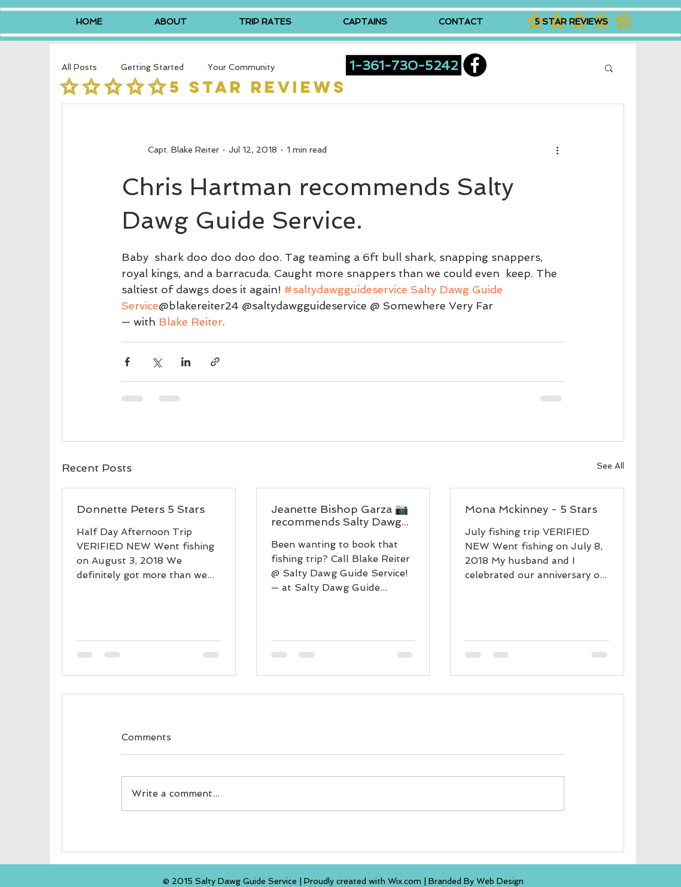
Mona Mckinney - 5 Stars (531, 509)
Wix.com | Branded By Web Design (456, 881)
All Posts (79, 67)
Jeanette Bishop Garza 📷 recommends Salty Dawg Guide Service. (339, 515)
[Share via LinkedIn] (185, 361)
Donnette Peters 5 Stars (141, 509)
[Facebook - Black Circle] (475, 65)
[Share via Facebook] (127, 361)
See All (610, 465)
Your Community (241, 67)
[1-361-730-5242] (403, 65)
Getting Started (152, 67)
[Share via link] (215, 361)
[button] (609, 67)
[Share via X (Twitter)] (156, 361)
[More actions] (557, 149)
